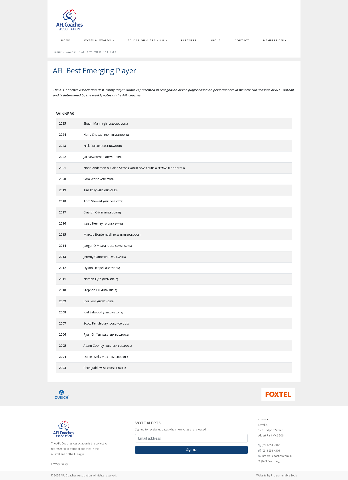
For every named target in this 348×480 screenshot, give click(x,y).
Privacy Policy (59, 464)
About (215, 40)
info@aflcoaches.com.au (277, 456)
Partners (189, 40)
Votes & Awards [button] (98, 40)
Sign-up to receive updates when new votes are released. (171, 429)
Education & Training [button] (146, 40)
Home (65, 40)
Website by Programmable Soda (276, 475)
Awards (71, 52)
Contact (242, 40)
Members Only (275, 40)
